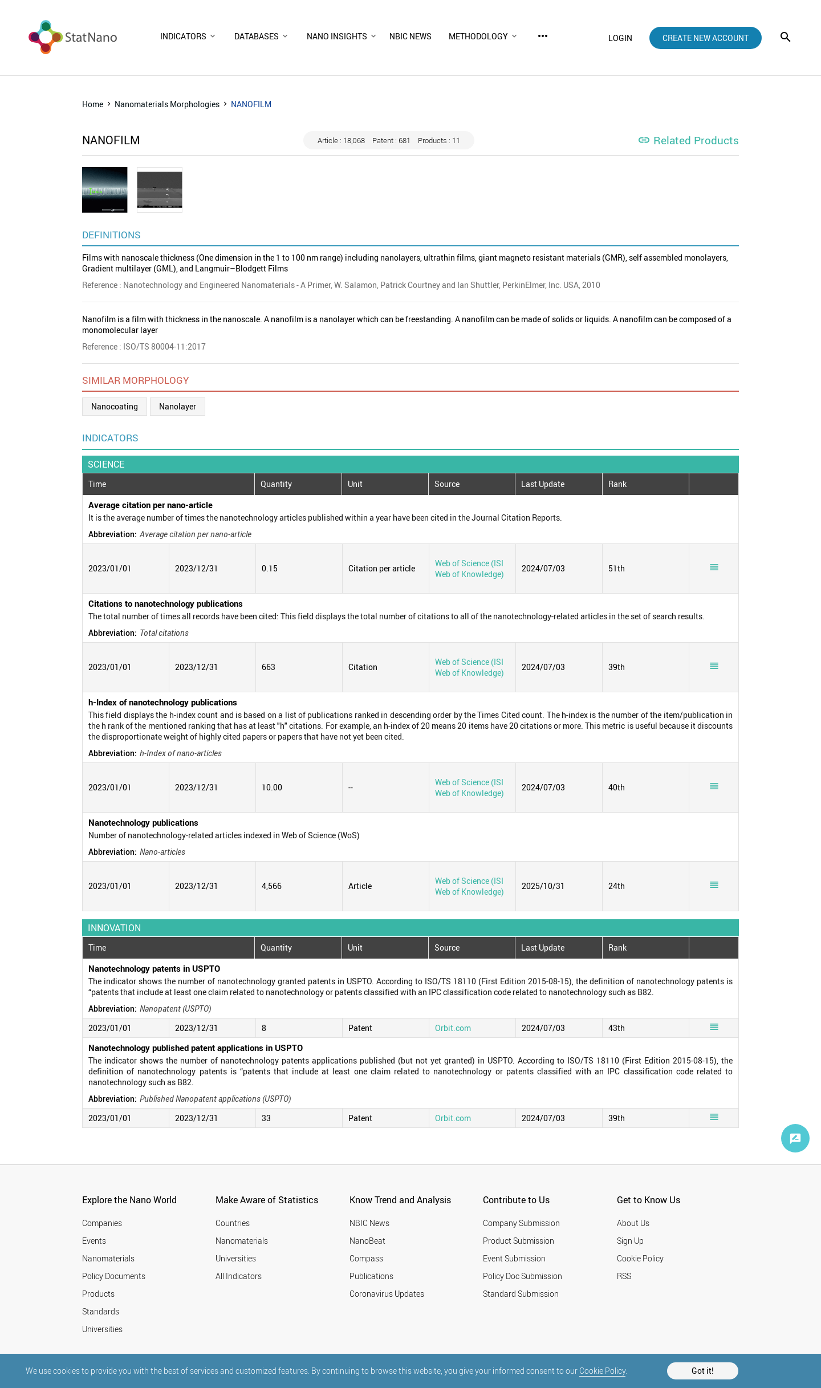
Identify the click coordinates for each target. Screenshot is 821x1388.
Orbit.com (453, 1027)
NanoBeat (367, 1240)
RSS (624, 1276)
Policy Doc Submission (522, 1276)
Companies (102, 1222)
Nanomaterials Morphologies (167, 104)
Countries (233, 1222)
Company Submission (521, 1222)
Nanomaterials (108, 1258)
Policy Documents (113, 1276)
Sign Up (630, 1240)
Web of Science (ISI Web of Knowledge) (469, 568)
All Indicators (239, 1276)
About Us (633, 1222)
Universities (102, 1329)
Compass (366, 1258)
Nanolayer (177, 406)
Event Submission (514, 1258)
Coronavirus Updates (386, 1293)
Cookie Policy (602, 1370)
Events (94, 1240)
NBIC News (369, 1222)
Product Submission (518, 1240)
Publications (371, 1276)
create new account (706, 38)
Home (92, 104)
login (620, 38)
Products (98, 1293)
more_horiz (543, 36)
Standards (100, 1311)
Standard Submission (521, 1293)
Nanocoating (114, 406)
